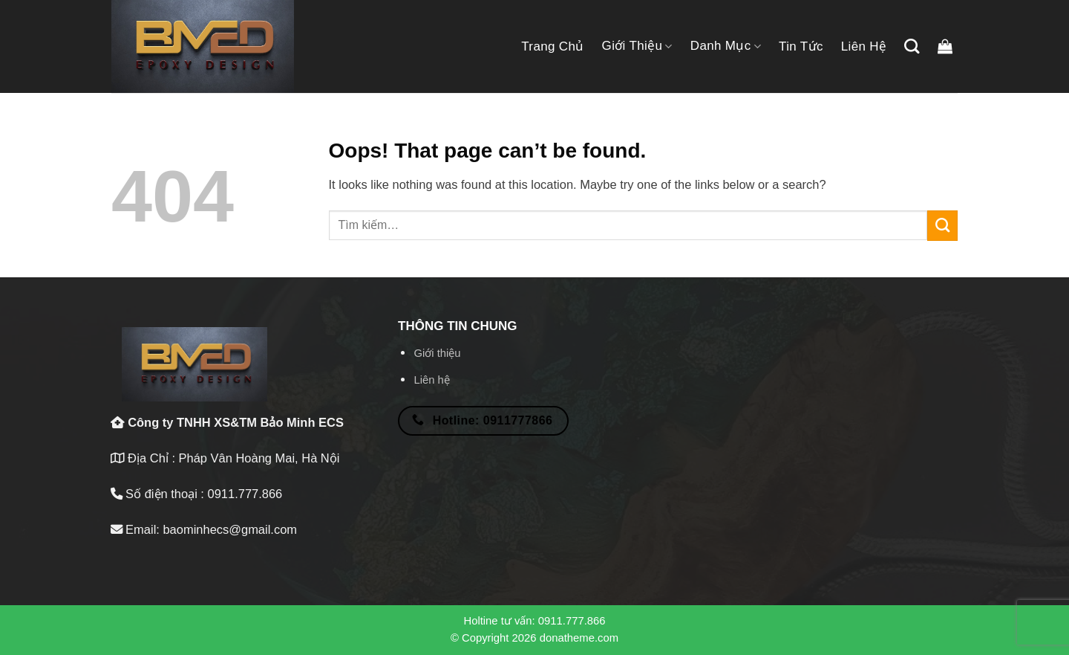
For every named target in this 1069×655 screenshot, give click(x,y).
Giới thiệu (637, 46)
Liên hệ (864, 46)
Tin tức (801, 46)
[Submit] (942, 225)
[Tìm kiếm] (911, 46)
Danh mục (725, 46)
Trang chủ (552, 46)
